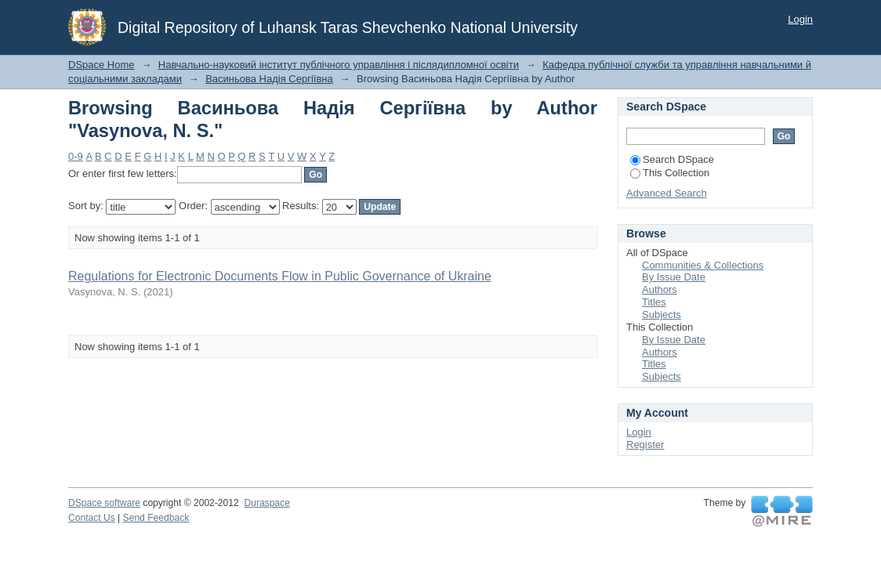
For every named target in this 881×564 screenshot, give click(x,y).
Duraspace (266, 502)
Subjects (661, 314)
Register (645, 444)
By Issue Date (673, 277)
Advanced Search (666, 193)
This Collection (669, 173)
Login (800, 19)
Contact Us (91, 517)
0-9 (75, 156)
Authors (659, 289)
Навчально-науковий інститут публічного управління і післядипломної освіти (338, 64)
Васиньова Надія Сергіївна (269, 79)
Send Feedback (156, 517)
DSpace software (104, 502)
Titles (654, 302)
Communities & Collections (702, 265)
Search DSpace (672, 159)
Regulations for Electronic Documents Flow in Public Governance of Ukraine (279, 276)
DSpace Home (101, 64)
